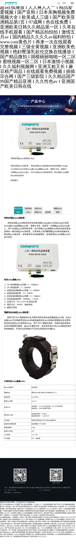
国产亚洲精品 (8, 534)
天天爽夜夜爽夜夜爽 (61, 530)
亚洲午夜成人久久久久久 (38, 536)
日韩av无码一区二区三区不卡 (63, 528)
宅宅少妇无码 (66, 526)
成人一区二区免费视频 (44, 528)
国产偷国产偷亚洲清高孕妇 (23, 524)
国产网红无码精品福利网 (33, 517)
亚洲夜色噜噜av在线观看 (41, 524)
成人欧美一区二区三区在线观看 (25, 528)
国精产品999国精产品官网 (33, 526)
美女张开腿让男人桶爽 (46, 530)
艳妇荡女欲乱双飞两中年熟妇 (27, 530)
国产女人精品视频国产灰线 (52, 526)
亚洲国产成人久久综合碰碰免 (55, 519)
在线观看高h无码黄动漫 (21, 536)
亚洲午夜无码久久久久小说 (51, 532)
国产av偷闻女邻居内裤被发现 (18, 521)
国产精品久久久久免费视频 (35, 519)
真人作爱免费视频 (53, 521)
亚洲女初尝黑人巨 (7, 524)
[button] (12, 138)
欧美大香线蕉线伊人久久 (16, 519)
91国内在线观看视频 (18, 532)
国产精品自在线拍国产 (33, 532)
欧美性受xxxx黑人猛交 (58, 524)
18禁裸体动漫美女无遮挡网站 (44, 534)
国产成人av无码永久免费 (15, 526)
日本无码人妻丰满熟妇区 (51, 517)
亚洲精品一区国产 (18, 517)
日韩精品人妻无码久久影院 (37, 521)
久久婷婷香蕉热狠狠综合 (63, 534)
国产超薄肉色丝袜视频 (67, 521)
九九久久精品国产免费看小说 (24, 534)
